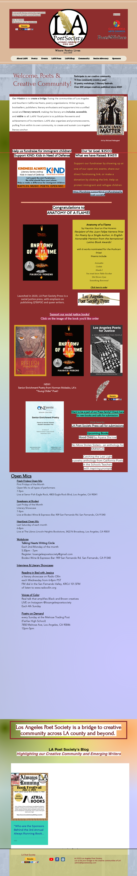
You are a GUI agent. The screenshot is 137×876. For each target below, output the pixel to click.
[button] (24, 27)
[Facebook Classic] (57, 859)
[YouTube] (51, 859)
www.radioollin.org (45, 587)
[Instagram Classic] (63, 859)
